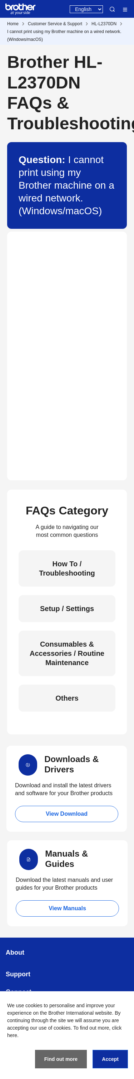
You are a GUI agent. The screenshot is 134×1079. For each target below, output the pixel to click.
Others (66, 698)
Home (13, 23)
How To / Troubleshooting (67, 568)
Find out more (61, 1059)
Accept (110, 1059)
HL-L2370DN (103, 23)
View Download (67, 814)
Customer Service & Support (55, 23)
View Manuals (67, 908)
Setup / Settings (67, 609)
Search (112, 9)
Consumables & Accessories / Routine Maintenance (67, 653)
